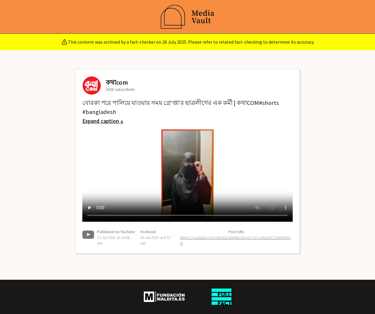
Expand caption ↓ (103, 121)
